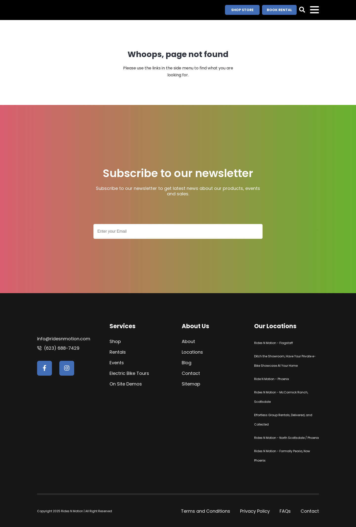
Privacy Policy (255, 511)
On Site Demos (126, 384)
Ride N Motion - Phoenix (271, 379)
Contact (191, 373)
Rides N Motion (72, 511)
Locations (192, 352)
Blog (186, 363)
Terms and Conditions (205, 511)
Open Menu (314, 10)
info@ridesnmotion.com (63, 339)
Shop (115, 341)
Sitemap (191, 384)
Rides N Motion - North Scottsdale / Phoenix (286, 438)
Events (117, 363)
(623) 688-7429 (61, 348)
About (188, 341)
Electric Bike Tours (129, 373)
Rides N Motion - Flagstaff (273, 343)
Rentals (118, 352)
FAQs (285, 511)
